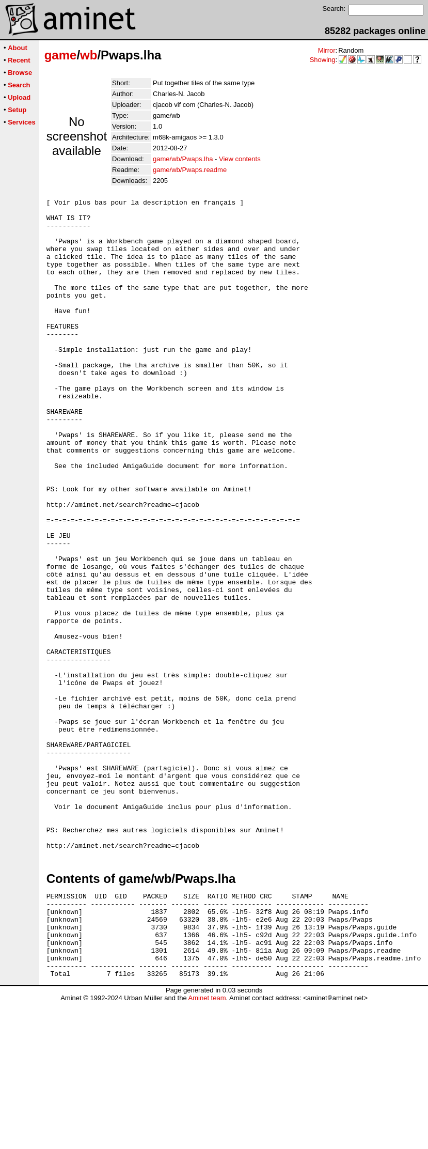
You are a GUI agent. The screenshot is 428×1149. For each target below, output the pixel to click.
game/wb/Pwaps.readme (190, 170)
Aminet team (207, 1145)
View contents (240, 159)
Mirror (327, 50)
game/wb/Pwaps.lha (183, 159)
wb (88, 55)
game (60, 55)
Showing (323, 60)
